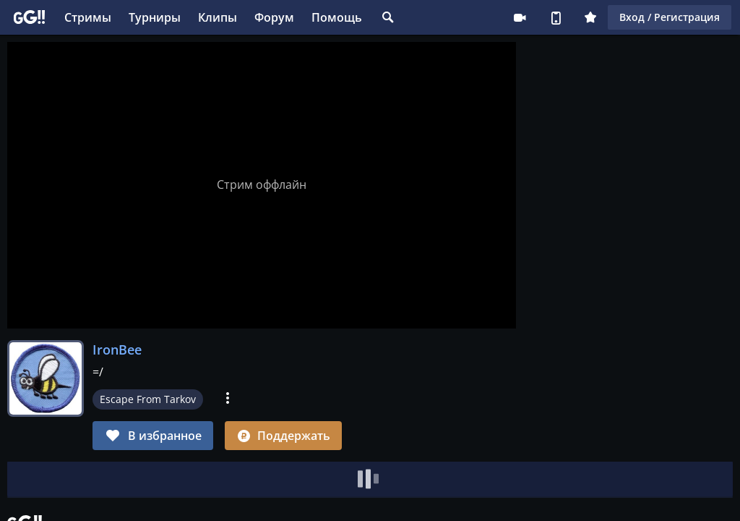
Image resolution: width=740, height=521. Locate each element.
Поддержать (283, 436)
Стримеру (520, 17)
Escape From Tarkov (148, 399)
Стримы (87, 17)
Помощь (336, 17)
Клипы (217, 17)
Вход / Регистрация (669, 17)
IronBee (117, 349)
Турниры (155, 17)
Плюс (590, 17)
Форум (274, 17)
